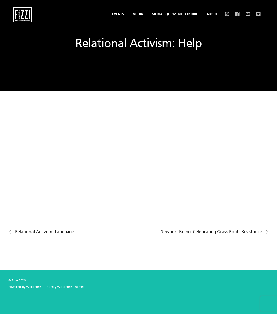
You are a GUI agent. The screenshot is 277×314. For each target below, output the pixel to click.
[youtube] (246, 10)
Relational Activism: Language (41, 232)
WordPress (33, 287)
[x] (257, 10)
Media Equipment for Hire (175, 14)
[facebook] (236, 10)
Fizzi (15, 280)
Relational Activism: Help (138, 44)
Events (118, 14)
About (212, 14)
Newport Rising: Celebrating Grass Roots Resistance (214, 232)
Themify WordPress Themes (64, 287)
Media (137, 14)
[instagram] (225, 10)
